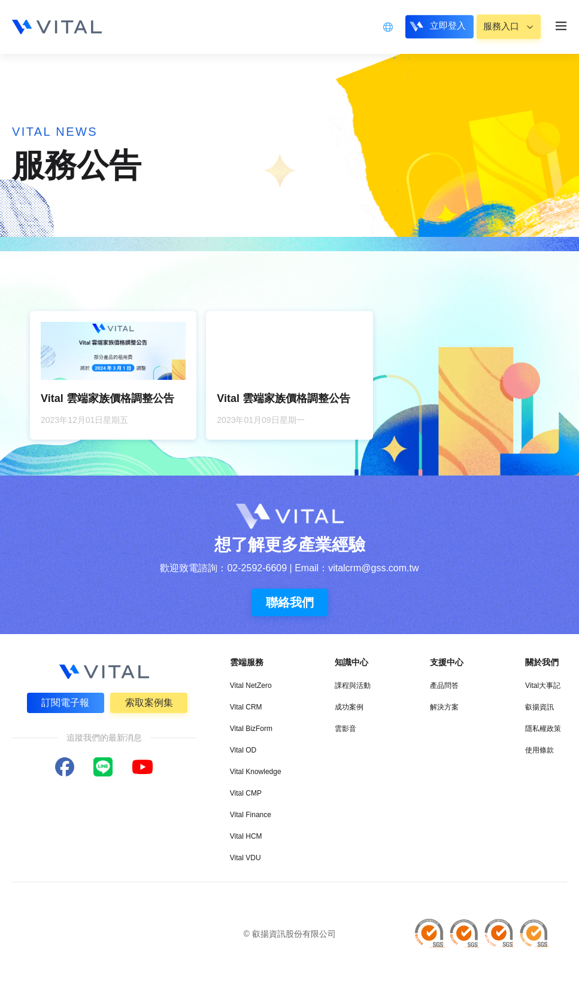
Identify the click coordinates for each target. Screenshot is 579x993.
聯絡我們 (290, 602)
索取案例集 (149, 702)
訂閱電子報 (65, 702)
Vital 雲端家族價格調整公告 (107, 398)
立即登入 (442, 26)
